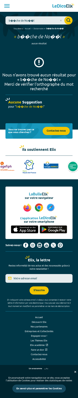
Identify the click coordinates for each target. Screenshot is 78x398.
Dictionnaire (38, 28)
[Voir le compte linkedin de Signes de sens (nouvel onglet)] (39, 245)
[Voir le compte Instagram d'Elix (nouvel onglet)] (32, 245)
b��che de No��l (55, 28)
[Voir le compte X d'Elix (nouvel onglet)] (53, 245)
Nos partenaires (39, 326)
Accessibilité (39, 359)
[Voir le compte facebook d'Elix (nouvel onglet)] (25, 245)
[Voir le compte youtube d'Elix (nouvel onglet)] (46, 245)
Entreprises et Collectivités (39, 331)
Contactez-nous (56, 131)
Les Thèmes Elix (39, 340)
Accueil (28, 28)
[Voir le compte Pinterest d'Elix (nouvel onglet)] (60, 245)
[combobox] (39, 20)
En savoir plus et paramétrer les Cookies (39, 388)
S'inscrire (39, 290)
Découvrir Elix (39, 322)
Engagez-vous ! (39, 335)
